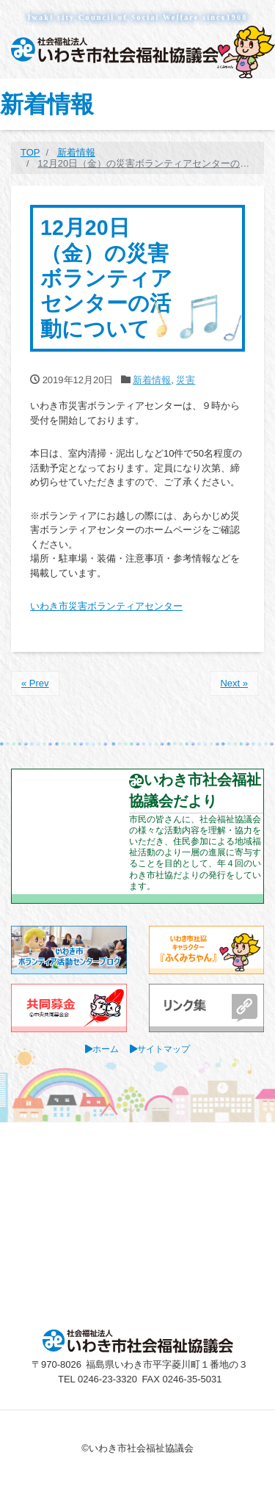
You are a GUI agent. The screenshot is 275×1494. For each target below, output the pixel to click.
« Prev (35, 683)
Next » (234, 683)
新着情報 (152, 379)
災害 (185, 379)
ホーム (105, 1049)
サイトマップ (163, 1049)
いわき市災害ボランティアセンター (106, 606)
